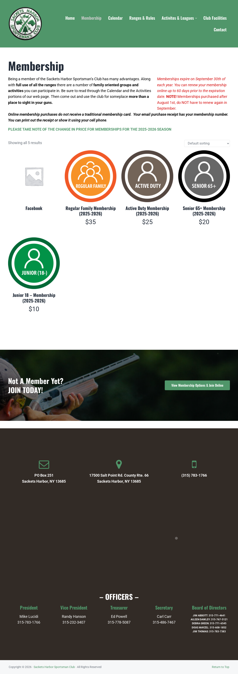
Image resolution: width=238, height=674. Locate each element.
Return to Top (220, 667)
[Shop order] (207, 148)
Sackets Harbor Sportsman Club (54, 667)
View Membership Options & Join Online (197, 385)
